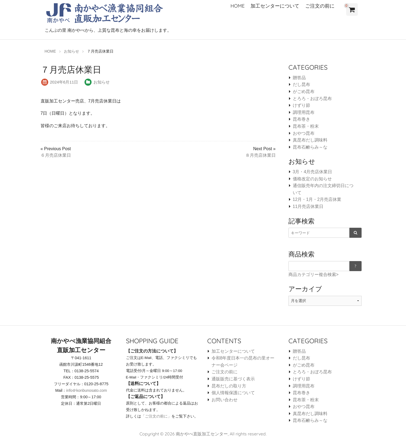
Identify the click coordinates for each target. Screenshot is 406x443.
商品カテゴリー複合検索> (313, 274)
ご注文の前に (319, 6)
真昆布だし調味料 (310, 140)
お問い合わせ (225, 399)
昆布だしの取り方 (229, 386)
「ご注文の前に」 (156, 416)
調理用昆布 (303, 112)
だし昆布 (301, 84)
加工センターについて (275, 6)
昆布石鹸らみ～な (310, 147)
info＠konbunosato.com (86, 390)
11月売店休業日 (308, 206)
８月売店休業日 (260, 155)
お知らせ (101, 82)
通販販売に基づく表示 (233, 379)
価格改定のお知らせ (312, 178)
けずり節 (301, 105)
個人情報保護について (233, 392)
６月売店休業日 (56, 155)
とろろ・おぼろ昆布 (312, 98)
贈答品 (299, 77)
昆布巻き (301, 119)
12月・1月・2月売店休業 (317, 199)
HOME (237, 6)
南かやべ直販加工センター (202, 433)
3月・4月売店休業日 (312, 171)
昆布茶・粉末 (306, 126)
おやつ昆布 (303, 133)
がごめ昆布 (303, 91)
